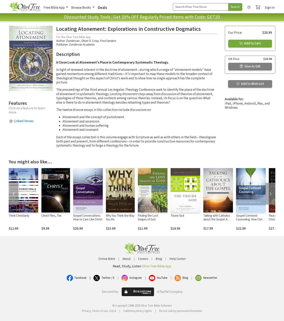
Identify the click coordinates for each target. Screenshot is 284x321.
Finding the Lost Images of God (148, 218)
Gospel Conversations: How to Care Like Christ (87, 218)
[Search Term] (200, 7)
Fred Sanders (108, 41)
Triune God (177, 216)
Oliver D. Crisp (90, 41)
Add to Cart (250, 43)
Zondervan (73, 41)
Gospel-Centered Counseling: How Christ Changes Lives (250, 219)
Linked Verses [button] (24, 121)
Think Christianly (19, 216)
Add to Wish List (250, 83)
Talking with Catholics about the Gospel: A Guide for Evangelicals (216, 219)
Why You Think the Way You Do (120, 218)
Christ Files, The (51, 216)
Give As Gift (250, 66)
